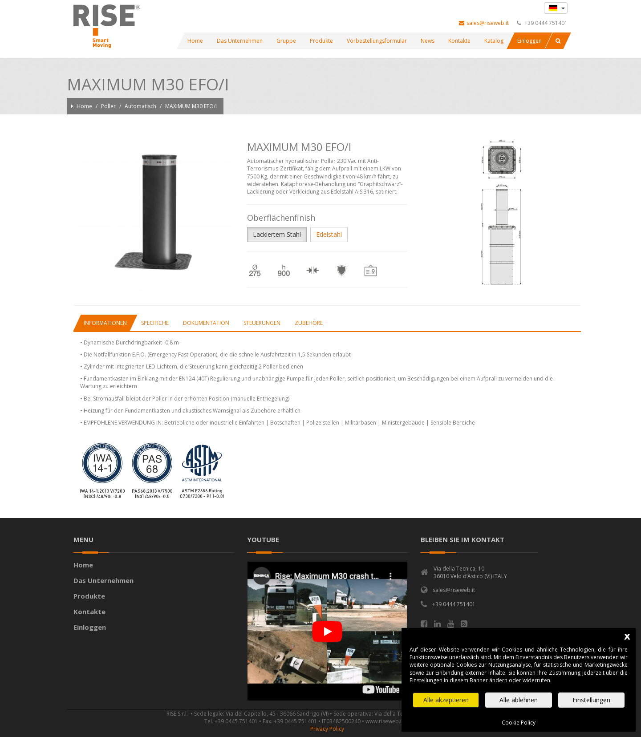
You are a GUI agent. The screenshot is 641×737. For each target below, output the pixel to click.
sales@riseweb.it (484, 23)
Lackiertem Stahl (277, 234)
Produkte (90, 595)
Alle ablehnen (518, 700)
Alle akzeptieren (446, 700)
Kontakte (90, 611)
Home (85, 106)
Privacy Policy (327, 729)
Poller (109, 106)
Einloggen (89, 627)
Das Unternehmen (104, 580)
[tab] (105, 323)
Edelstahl (329, 234)
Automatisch (141, 106)
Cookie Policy (519, 722)
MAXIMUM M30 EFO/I (191, 106)
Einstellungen (591, 700)
